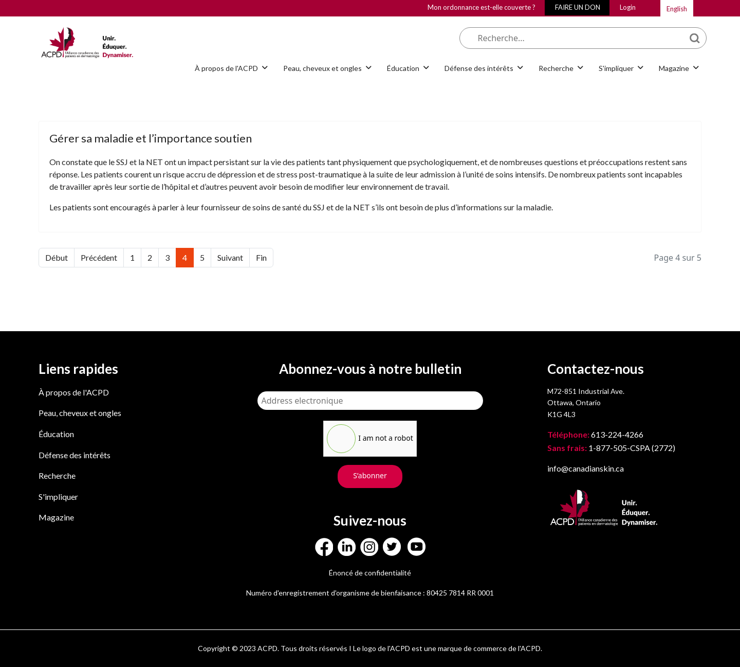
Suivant (230, 257)
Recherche (57, 475)
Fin (261, 257)
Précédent (99, 257)
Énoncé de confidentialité (370, 572)
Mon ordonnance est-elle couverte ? (481, 7)
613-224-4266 (596, 434)
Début (56, 257)
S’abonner (370, 475)
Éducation (56, 434)
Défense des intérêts (74, 455)
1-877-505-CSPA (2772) (611, 448)
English (677, 9)
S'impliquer (58, 496)
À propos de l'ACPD (74, 392)
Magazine (56, 517)
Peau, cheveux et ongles (80, 413)
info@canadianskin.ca (585, 468)
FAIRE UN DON (577, 7)
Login (628, 7)
